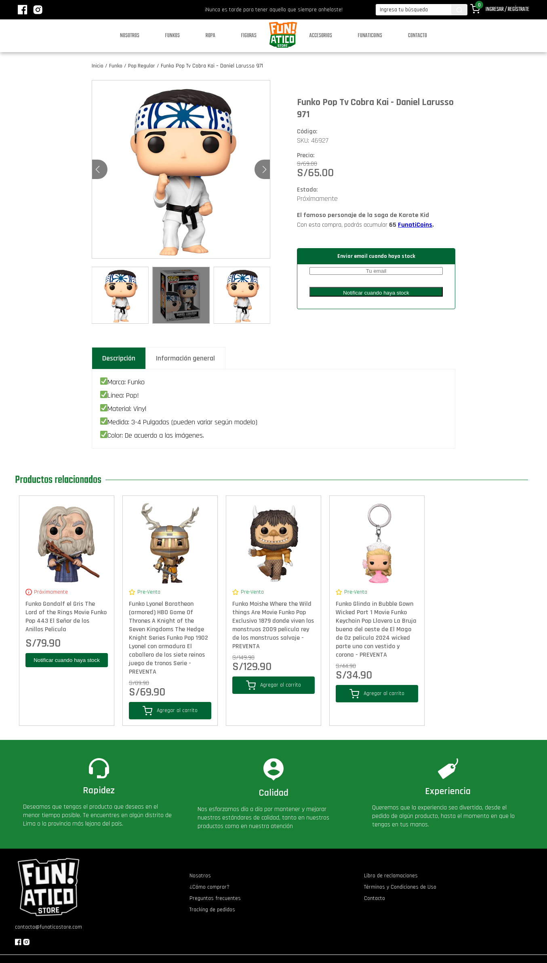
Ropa (210, 35)
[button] (264, 169)
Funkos (172, 35)
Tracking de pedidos (212, 909)
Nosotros (129, 35)
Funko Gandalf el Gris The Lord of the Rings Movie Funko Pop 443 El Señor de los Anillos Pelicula (66, 617)
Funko (115, 66)
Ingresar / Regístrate (507, 9)
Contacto (417, 35)
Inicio (97, 66)
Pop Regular (141, 66)
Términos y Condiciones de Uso (400, 887)
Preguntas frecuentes (215, 898)
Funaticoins (370, 35)
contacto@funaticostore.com (48, 927)
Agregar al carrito (170, 710)
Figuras (249, 35)
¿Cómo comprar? (209, 887)
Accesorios (320, 35)
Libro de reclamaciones (391, 875)
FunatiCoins (415, 225)
